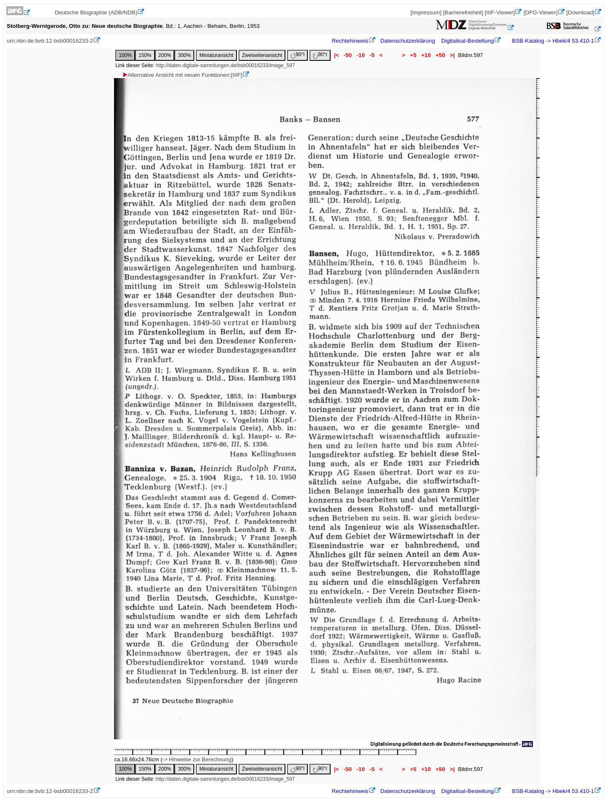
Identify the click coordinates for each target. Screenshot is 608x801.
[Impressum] (425, 12)
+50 (440, 55)
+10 (426, 55)
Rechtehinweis (350, 41)
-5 (372, 55)
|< (336, 55)
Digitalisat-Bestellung (467, 41)
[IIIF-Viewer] (500, 12)
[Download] (580, 12)
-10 (360, 55)
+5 (413, 55)
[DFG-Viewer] (540, 12)
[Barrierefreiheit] (463, 12)
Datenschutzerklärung (407, 41)
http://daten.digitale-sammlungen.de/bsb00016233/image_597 (225, 65)
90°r (320, 55)
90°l (297, 55)
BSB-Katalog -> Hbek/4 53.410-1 (552, 41)
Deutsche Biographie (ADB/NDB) (96, 12)
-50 (347, 55)
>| (452, 55)
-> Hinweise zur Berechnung (197, 759)
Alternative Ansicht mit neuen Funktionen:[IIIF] (182, 75)
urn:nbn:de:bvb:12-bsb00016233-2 (50, 41)
